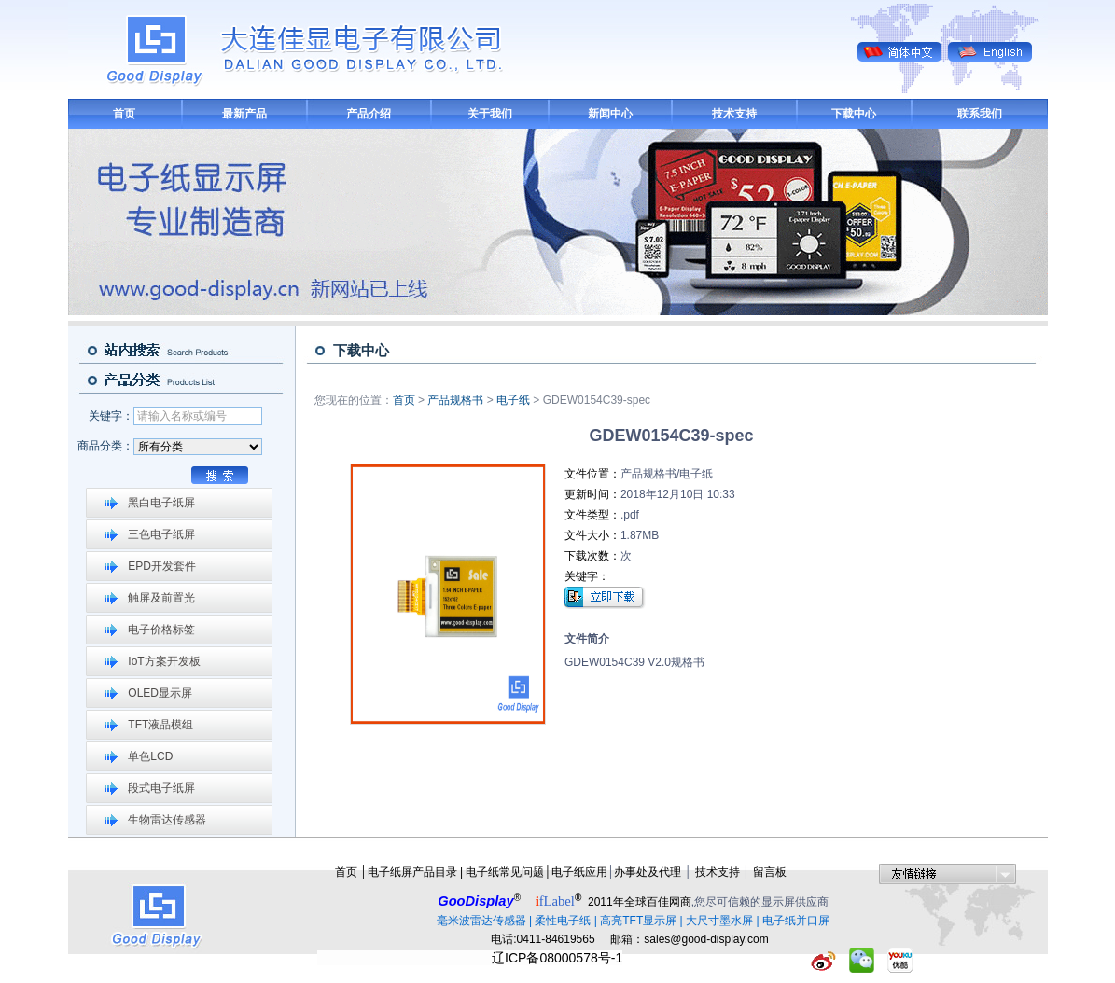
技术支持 (734, 113)
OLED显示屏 (160, 692)
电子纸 (513, 400)
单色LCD (150, 756)
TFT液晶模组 (160, 724)
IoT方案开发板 (164, 661)
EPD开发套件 (162, 566)
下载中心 (853, 113)
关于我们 (489, 113)
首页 (124, 113)
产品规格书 (455, 400)
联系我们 (979, 113)
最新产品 (244, 113)
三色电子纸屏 (161, 534)
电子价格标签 (161, 629)
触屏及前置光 (161, 597)
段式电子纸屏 (161, 788)
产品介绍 (368, 113)
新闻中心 (610, 113)
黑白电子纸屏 (161, 502)
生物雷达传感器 (167, 819)
